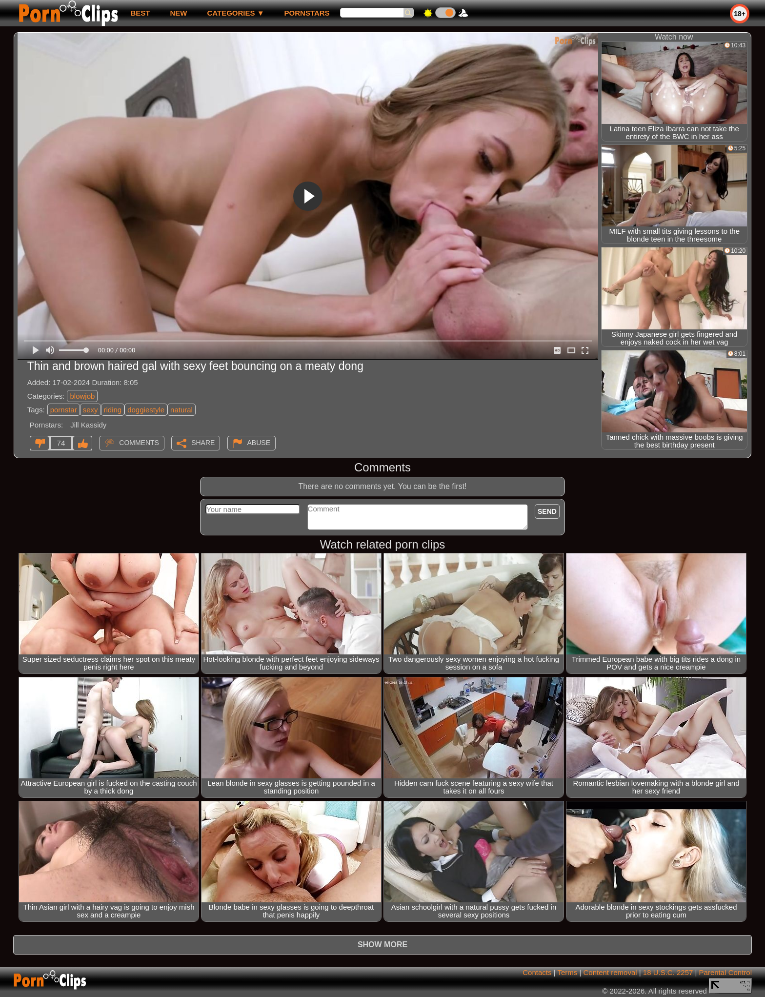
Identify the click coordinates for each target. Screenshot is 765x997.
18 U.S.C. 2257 (668, 972)
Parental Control (725, 972)
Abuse (258, 443)
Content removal (610, 972)
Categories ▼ (235, 13)
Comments (139, 443)
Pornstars (307, 13)
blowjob (82, 396)
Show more (382, 944)
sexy (90, 410)
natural (181, 410)
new (178, 13)
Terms (567, 972)
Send (547, 511)
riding (113, 410)
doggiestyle (145, 410)
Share (203, 443)
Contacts (537, 972)
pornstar (63, 410)
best (140, 13)
